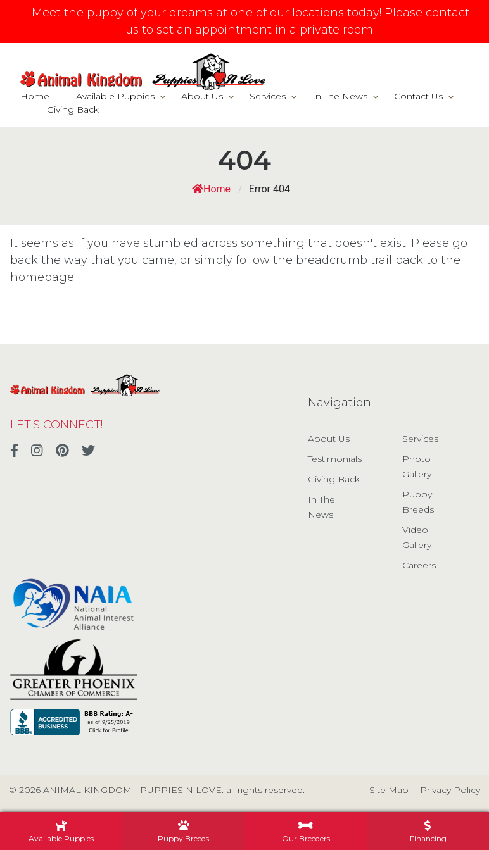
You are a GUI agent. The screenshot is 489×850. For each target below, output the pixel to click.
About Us (202, 96)
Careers (419, 565)
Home (34, 96)
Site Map (389, 790)
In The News (339, 96)
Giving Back (73, 109)
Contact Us (418, 96)
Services (268, 96)
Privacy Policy (450, 790)
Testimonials (335, 459)
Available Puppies (115, 96)
